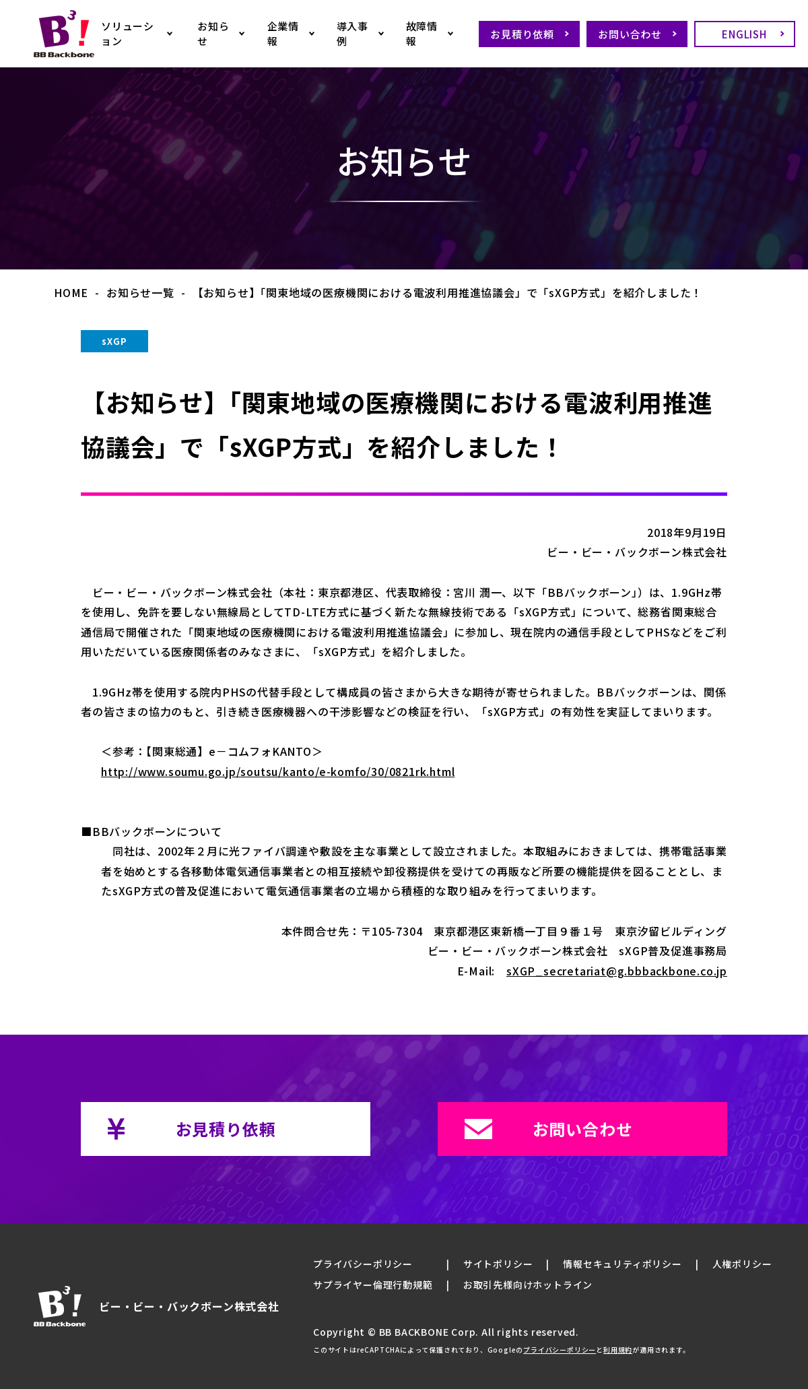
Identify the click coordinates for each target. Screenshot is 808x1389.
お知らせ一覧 (140, 292)
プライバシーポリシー (363, 1263)
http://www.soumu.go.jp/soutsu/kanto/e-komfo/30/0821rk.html (277, 771)
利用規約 (617, 1350)
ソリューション (127, 33)
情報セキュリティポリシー (622, 1263)
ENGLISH (744, 34)
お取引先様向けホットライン (528, 1284)
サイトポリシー (498, 1263)
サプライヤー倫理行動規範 (373, 1284)
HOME (71, 292)
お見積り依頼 (522, 34)
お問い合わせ (630, 34)
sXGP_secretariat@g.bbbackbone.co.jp (616, 971)
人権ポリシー (742, 1263)
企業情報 (283, 33)
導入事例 (352, 33)
